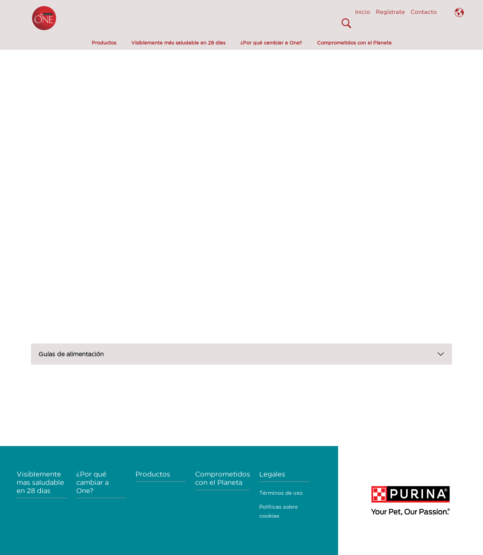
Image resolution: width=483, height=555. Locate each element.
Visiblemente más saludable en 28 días (178, 42)
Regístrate (390, 12)
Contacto (424, 12)
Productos (104, 42)
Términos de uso (281, 493)
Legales (272, 474)
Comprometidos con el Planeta (354, 42)
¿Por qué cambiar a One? (271, 42)
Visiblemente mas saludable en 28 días (40, 482)
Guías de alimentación (71, 354)
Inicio (362, 12)
